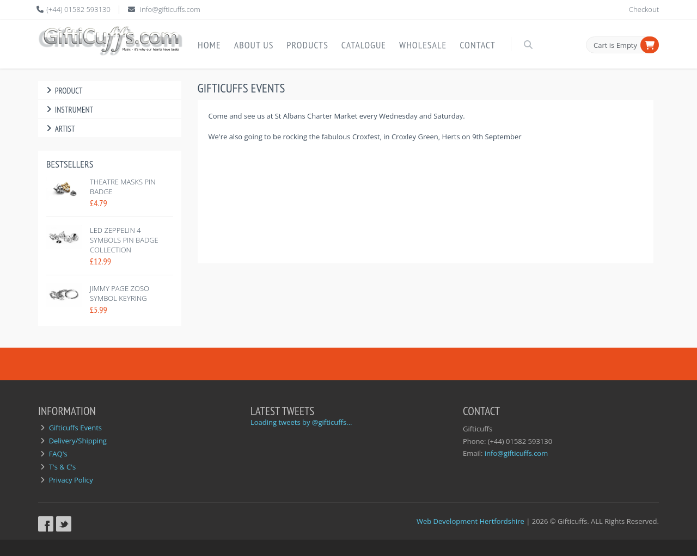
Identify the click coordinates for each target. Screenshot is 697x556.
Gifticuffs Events (75, 428)
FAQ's (58, 454)
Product (63, 90)
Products (307, 45)
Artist (59, 128)
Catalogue (363, 45)
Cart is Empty (615, 45)
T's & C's (62, 467)
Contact (477, 45)
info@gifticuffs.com (170, 9)
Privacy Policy (71, 480)
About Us (254, 45)
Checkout (644, 9)
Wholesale (423, 45)
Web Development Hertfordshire (470, 521)
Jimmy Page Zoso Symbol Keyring (119, 293)
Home (209, 45)
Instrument (68, 109)
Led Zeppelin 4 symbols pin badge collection (124, 240)
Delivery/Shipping (78, 441)
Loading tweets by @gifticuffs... (301, 422)
